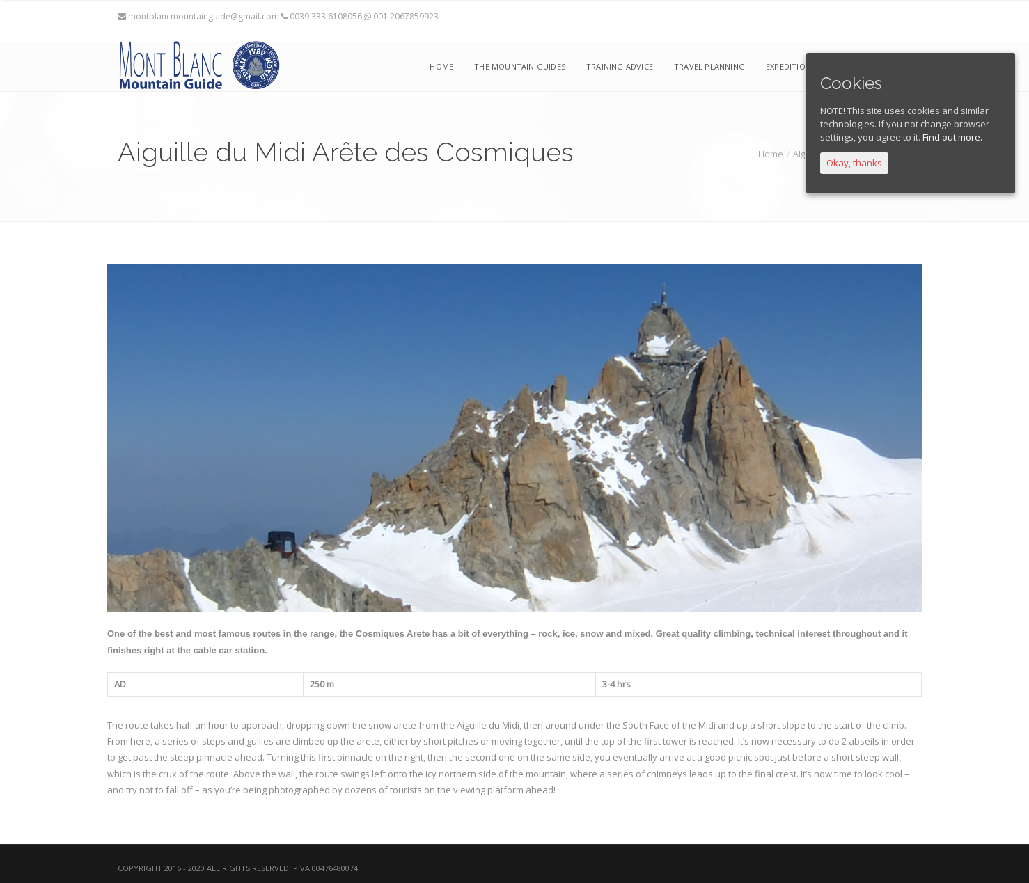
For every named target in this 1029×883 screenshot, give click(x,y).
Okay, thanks (854, 163)
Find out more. (952, 137)
